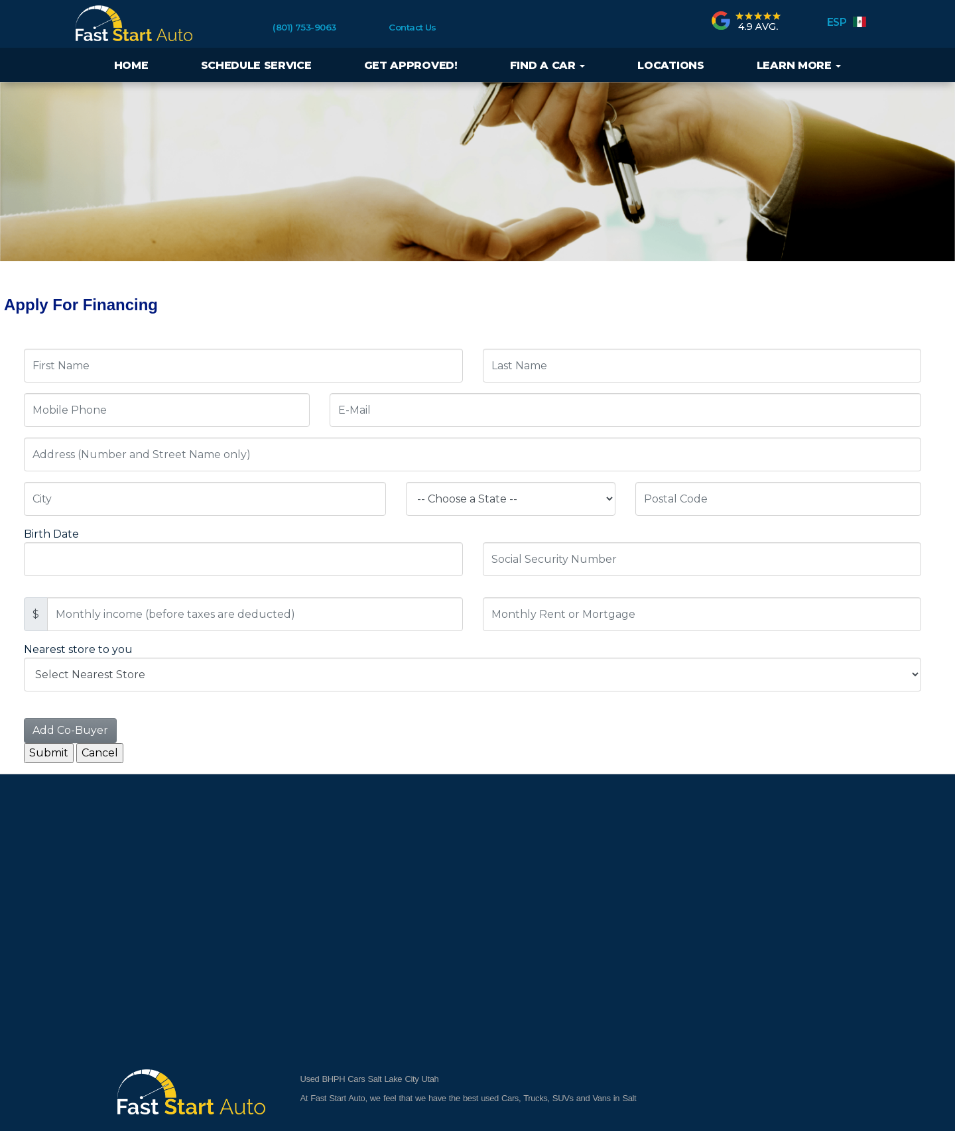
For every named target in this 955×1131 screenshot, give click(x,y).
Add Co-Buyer (70, 730)
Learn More (799, 65)
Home (131, 65)
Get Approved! (411, 65)
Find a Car (548, 65)
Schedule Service (256, 65)
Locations (670, 65)
